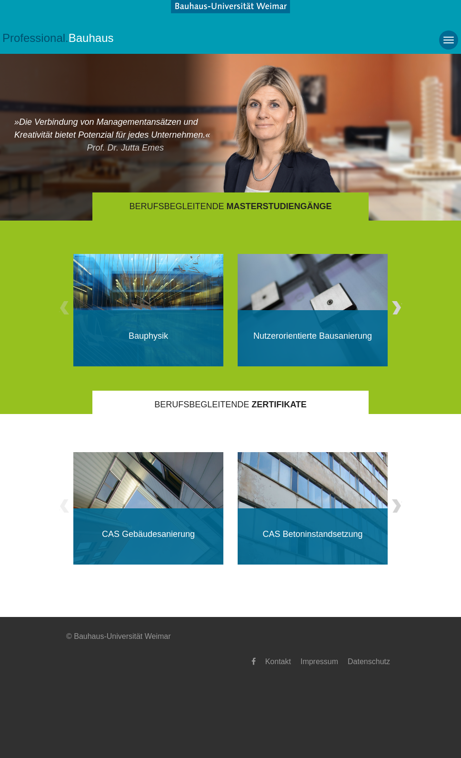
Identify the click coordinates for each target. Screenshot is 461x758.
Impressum (319, 661)
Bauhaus (58, 37)
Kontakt (278, 661)
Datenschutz (369, 661)
